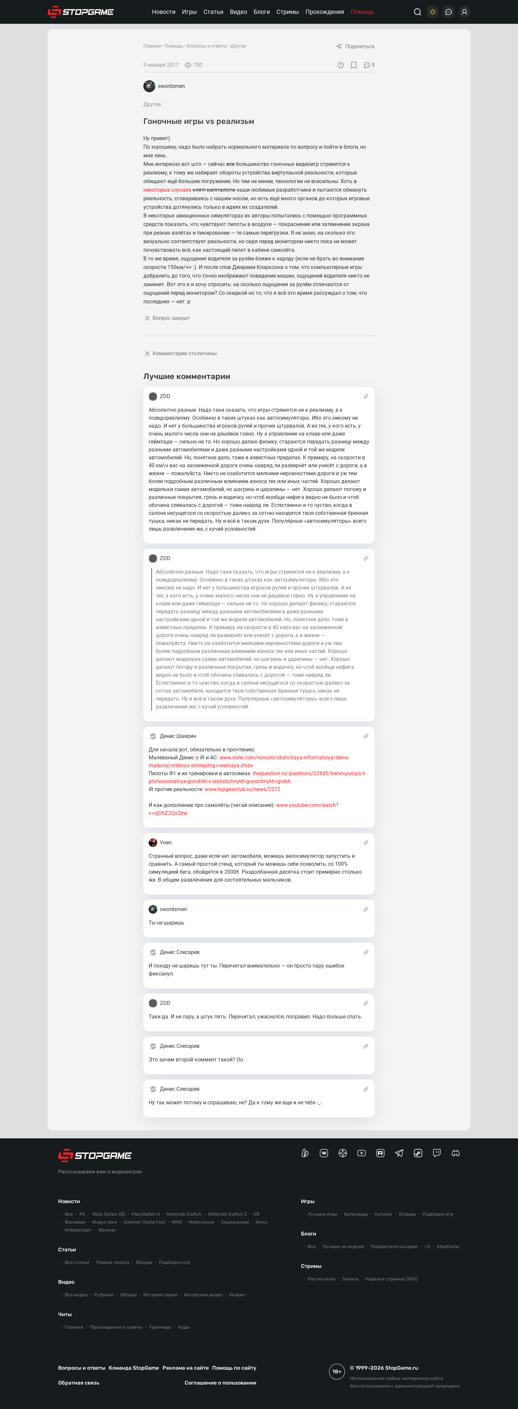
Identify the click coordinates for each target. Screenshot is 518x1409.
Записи (350, 1279)
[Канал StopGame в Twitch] (437, 1153)
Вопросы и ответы (207, 46)
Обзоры (144, 1262)
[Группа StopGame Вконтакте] (324, 1153)
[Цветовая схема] (433, 12)
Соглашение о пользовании (220, 1383)
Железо (107, 1230)
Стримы (288, 11)
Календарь (356, 1214)
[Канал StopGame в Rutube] (380, 1153)
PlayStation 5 (146, 1214)
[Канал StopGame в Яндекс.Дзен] (343, 1153)
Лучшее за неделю (343, 1246)
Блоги (262, 11)
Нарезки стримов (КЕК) (391, 1279)
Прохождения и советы (116, 1327)
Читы (65, 1314)
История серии (160, 1295)
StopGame (448, 1246)
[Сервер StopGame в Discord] (456, 1153)
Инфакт (237, 1295)
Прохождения (325, 11)
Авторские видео (203, 1295)
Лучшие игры (322, 1214)
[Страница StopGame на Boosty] (305, 1153)
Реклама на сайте (186, 1368)
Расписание (321, 1279)
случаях (181, 190)
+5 (427, 1246)
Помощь (362, 11)
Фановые (75, 1222)
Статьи (213, 11)
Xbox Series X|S (108, 1214)
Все (69, 1214)
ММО (177, 1222)
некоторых (156, 190)
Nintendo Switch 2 (227, 1214)
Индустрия (104, 1222)
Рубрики (104, 1295)
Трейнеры (160, 1327)
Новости (163, 11)
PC (83, 1214)
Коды (184, 1327)
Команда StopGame (134, 1368)
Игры (189, 11)
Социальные (235, 1222)
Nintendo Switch (184, 1214)
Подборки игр (174, 1262)
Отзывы (407, 1214)
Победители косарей (394, 1246)
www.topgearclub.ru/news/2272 (242, 789)
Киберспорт (78, 1230)
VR (256, 1214)
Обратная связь (78, 1383)
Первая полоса (112, 1262)
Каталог (383, 1214)
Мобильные (201, 1222)
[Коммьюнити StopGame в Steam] (418, 1153)
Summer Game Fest (144, 1222)
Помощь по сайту (234, 1368)
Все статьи (77, 1262)
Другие (238, 46)
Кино (261, 1222)
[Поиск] (417, 12)
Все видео (76, 1295)
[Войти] (464, 12)
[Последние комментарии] (449, 12)
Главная (152, 46)
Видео (238, 11)
